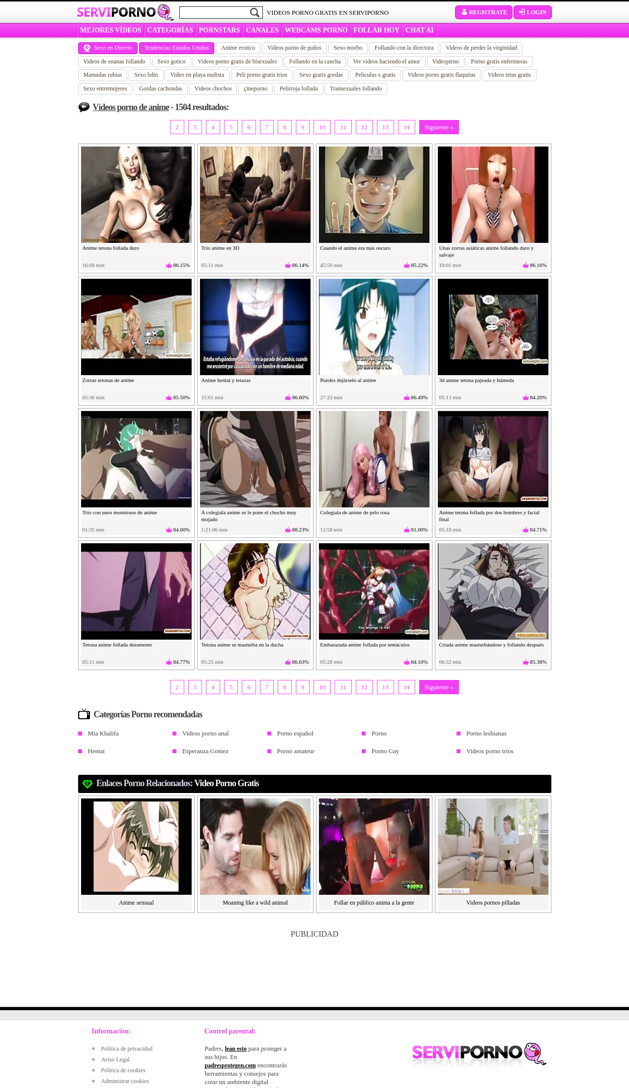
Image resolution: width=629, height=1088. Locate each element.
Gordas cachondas (160, 88)
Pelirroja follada (299, 88)
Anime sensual (136, 902)
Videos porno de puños (294, 47)
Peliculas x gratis (375, 74)
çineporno (255, 88)
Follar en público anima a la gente (374, 902)
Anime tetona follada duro (111, 248)
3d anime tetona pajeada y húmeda (476, 380)
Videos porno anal (205, 733)
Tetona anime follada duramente (117, 644)
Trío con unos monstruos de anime (120, 512)
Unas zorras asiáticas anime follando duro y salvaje (486, 251)
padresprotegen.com (230, 1065)
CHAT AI (419, 30)
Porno (379, 733)
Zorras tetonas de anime (108, 380)
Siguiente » (439, 127)
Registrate (483, 12)
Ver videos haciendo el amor (386, 61)
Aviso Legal (115, 1059)
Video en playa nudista (197, 74)
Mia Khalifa (103, 733)
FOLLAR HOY (376, 30)
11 (343, 127)
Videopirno (445, 61)
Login (532, 12)
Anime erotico (238, 47)
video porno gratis (226, 783)
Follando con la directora (403, 47)
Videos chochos (213, 88)
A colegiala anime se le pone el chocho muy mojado (249, 515)
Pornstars (219, 30)
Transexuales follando (356, 88)
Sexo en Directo (108, 48)
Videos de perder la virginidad (481, 47)
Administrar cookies (125, 1081)
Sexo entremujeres (105, 88)
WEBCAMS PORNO (316, 30)
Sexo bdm (146, 74)
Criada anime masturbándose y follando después (491, 644)
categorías (170, 30)
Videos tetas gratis (509, 74)
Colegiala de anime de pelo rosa (355, 512)
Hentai (96, 751)
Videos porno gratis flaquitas (442, 74)
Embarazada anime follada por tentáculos (365, 644)
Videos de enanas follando (114, 61)
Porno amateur (295, 751)
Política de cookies (123, 1070)
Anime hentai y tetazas (226, 380)
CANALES (262, 30)
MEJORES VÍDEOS (111, 30)
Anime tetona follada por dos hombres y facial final (489, 515)
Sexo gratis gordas (321, 74)
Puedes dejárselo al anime (348, 380)
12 (364, 127)
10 (322, 127)
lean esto (236, 1048)
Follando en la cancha (315, 61)
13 (385, 127)
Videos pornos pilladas (493, 902)
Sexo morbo (348, 47)
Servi (116, 11)
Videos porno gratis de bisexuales (237, 61)
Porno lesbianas (486, 733)
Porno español (295, 733)
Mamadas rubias (103, 74)
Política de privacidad (127, 1048)
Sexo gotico (172, 61)
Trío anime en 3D (220, 248)
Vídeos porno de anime (131, 107)
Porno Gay (385, 751)
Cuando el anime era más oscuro (355, 248)
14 (406, 127)
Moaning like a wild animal (255, 902)
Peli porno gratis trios (261, 74)
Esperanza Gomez (205, 751)
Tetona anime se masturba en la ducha (242, 644)
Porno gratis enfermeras (499, 61)
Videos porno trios (490, 751)
